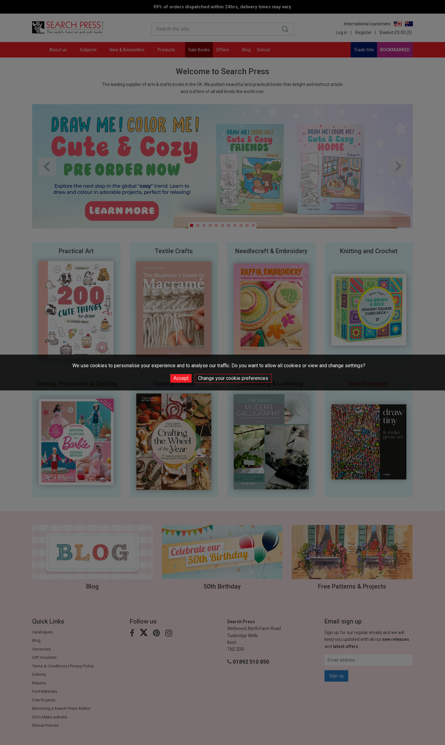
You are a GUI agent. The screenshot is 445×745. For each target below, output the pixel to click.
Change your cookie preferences (233, 378)
